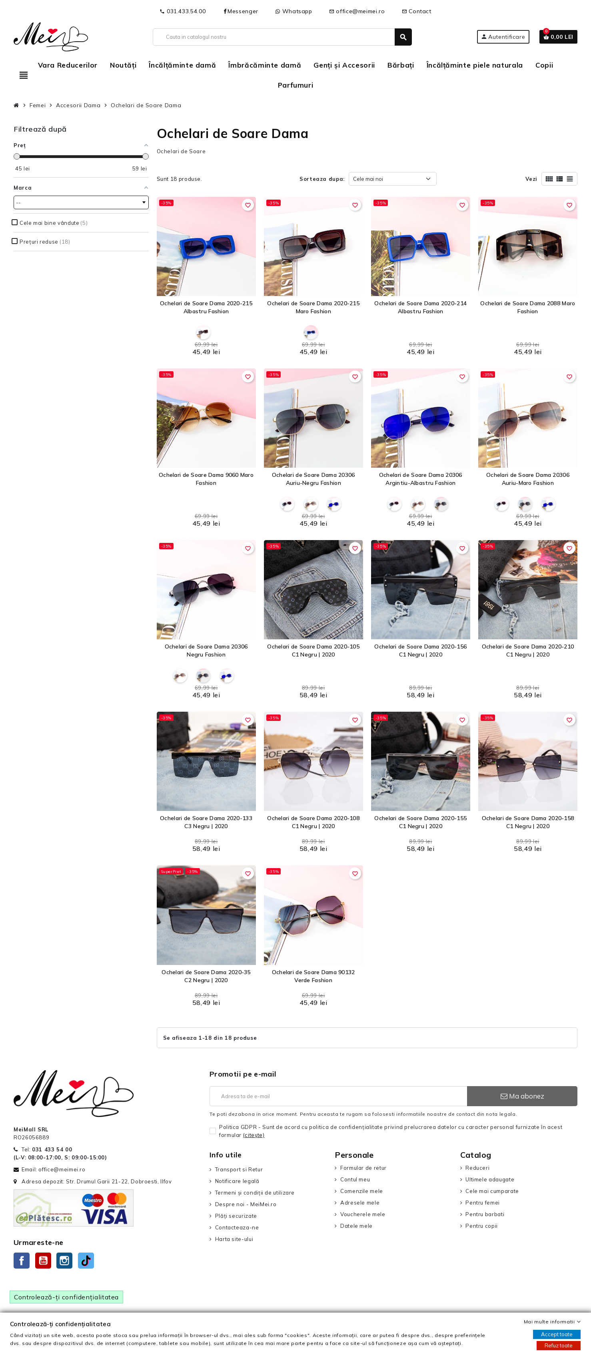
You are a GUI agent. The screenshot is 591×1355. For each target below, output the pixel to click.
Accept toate (557, 1334)
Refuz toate (559, 1345)
